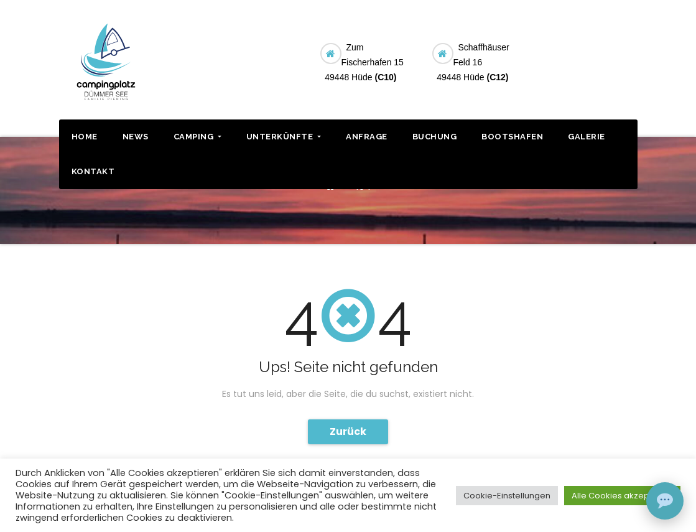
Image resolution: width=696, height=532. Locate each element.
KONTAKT (93, 171)
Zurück (348, 431)
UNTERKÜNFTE (283, 136)
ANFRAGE (366, 136)
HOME (85, 136)
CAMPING (197, 136)
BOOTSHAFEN (512, 136)
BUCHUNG (592, 52)
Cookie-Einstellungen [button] (506, 496)
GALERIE (586, 136)
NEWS (136, 136)
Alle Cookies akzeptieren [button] (622, 496)
